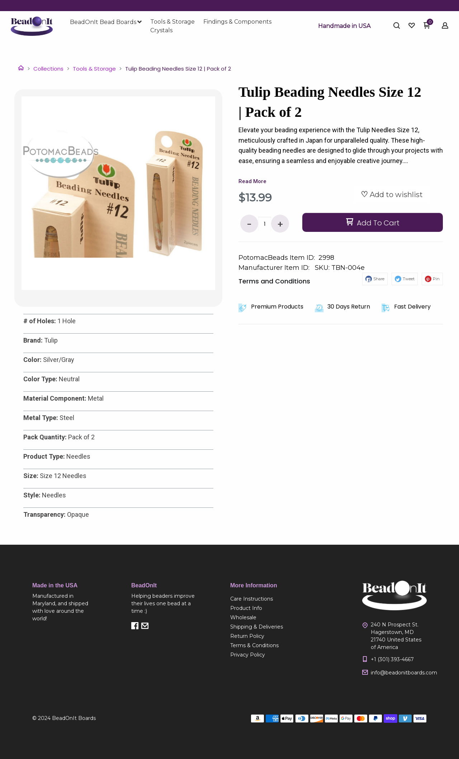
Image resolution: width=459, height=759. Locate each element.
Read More (252, 181)
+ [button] (280, 224)
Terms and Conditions (274, 281)
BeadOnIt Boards (74, 718)
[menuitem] (106, 22)
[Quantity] (264, 224)
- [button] (249, 224)
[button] (344, 26)
